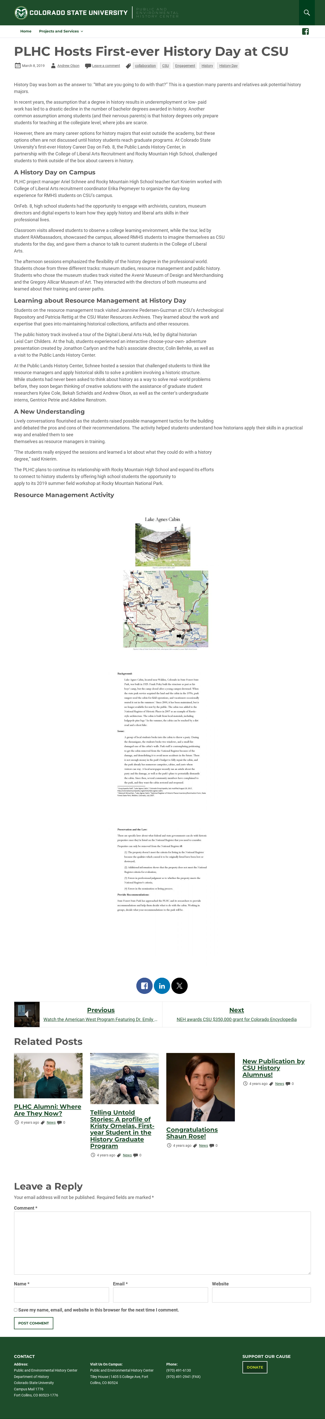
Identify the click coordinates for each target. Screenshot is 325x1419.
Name (21, 1283)
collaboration (145, 66)
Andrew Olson (64, 66)
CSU (165, 66)
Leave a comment (102, 66)
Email (120, 1283)
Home (25, 31)
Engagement (185, 66)
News (51, 1122)
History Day (228, 66)
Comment (25, 1208)
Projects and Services (59, 31)
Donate (255, 1367)
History (207, 66)
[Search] (307, 12)
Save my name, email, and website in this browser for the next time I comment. (98, 1310)
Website (220, 1283)
